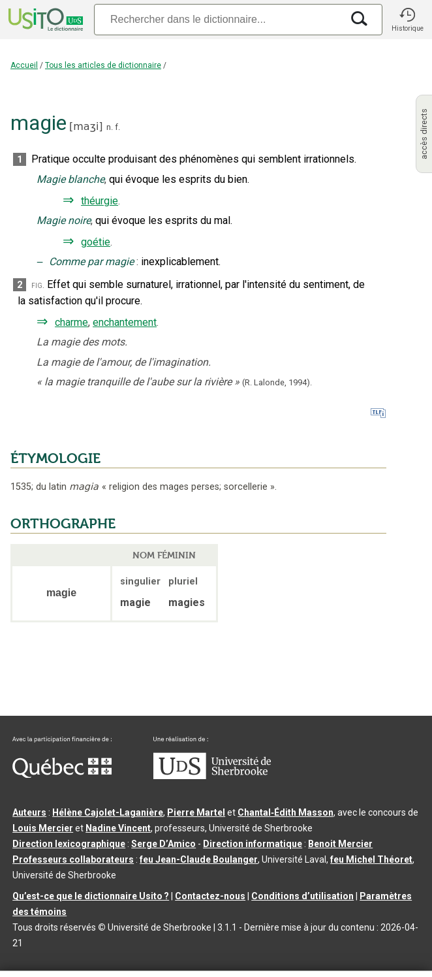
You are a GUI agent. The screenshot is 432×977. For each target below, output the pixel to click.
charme (71, 322)
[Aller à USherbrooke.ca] (212, 776)
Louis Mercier (42, 828)
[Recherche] (217, 19)
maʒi (86, 126)
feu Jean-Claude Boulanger (199, 859)
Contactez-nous (210, 896)
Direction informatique (252, 844)
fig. (37, 285)
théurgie (99, 201)
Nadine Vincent (118, 828)
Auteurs (29, 812)
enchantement (125, 322)
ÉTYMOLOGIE (55, 458)
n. (109, 127)
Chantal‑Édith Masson (285, 812)
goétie (95, 242)
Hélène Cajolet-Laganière (107, 812)
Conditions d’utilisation (302, 896)
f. (117, 127)
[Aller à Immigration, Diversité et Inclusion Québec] (62, 774)
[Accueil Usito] (44, 19)
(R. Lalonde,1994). (277, 382)
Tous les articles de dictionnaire (103, 65)
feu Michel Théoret (371, 859)
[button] (407, 19)
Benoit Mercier (340, 844)
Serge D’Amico (163, 844)
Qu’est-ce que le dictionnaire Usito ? (90, 896)
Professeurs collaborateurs (73, 859)
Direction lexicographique (68, 844)
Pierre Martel (196, 812)
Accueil (24, 65)
